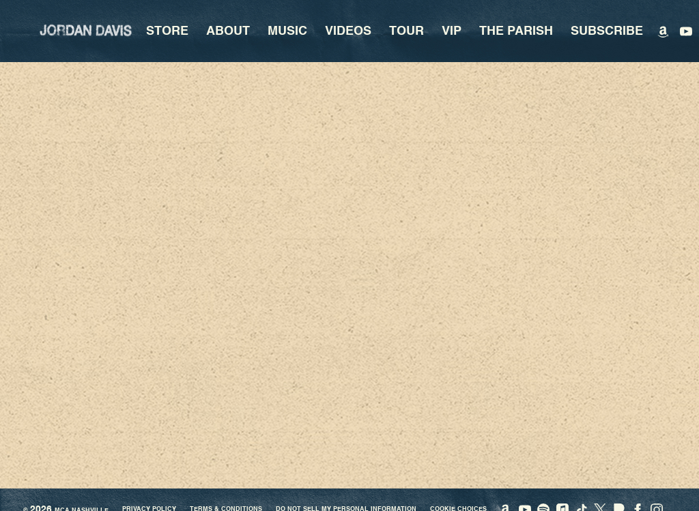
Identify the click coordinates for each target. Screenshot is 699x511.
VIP (451, 31)
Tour (406, 31)
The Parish (516, 31)
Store (167, 31)
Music (287, 31)
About (228, 31)
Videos (348, 31)
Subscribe (607, 31)
